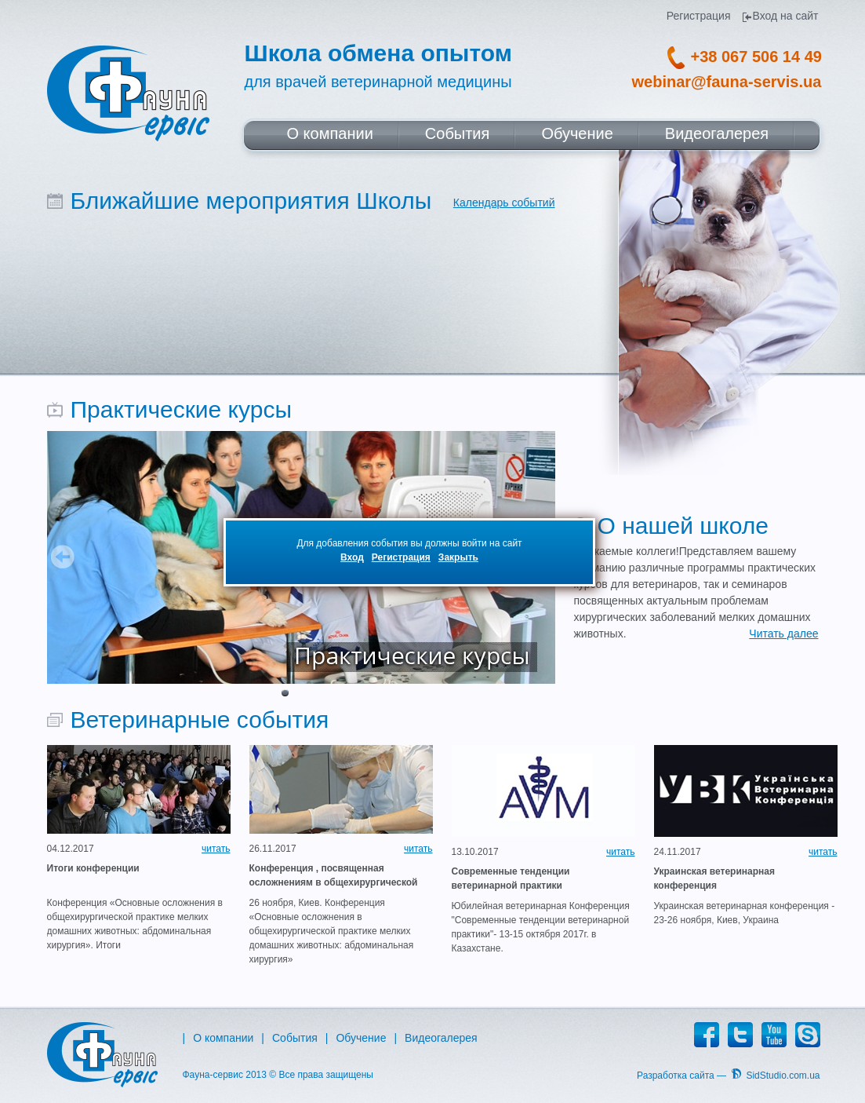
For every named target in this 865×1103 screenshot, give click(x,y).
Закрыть (458, 557)
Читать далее (783, 633)
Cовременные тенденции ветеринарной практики (511, 878)
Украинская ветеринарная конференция (715, 878)
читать (216, 848)
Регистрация (401, 557)
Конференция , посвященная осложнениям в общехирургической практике (333, 876)
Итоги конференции (93, 868)
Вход (352, 557)
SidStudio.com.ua (783, 1075)
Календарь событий (504, 202)
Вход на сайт (786, 16)
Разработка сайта (675, 1075)
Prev (63, 556)
